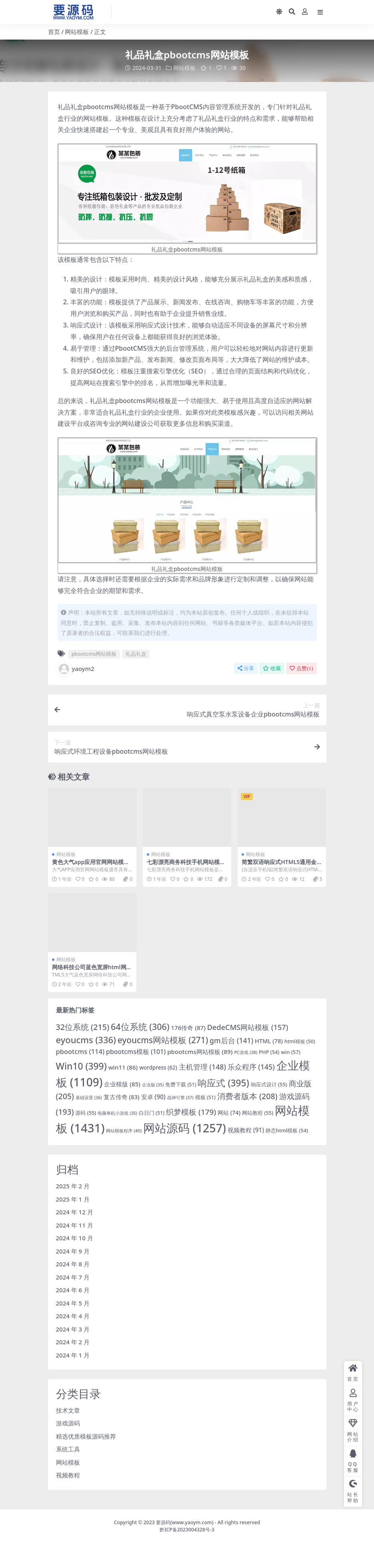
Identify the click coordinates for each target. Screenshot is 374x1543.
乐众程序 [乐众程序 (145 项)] (251, 1066)
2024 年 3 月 (73, 1329)
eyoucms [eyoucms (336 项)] (86, 1039)
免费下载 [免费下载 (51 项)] (180, 1084)
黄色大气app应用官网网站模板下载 (91, 865)
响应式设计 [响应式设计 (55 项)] (269, 1084)
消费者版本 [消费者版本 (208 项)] (247, 1095)
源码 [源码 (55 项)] (85, 1112)
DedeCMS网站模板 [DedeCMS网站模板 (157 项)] (247, 1027)
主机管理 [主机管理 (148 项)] (202, 1066)
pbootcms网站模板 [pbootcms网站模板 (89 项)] (199, 1051)
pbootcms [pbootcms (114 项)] (80, 1051)
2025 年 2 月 (73, 1186)
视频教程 (68, 1475)
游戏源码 (68, 1423)
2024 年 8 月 (73, 1264)
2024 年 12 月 (74, 1212)
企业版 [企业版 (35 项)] (153, 1084)
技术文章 (68, 1410)
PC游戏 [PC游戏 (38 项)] (245, 1052)
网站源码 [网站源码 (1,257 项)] (184, 1128)
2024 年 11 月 (74, 1225)
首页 (54, 32)
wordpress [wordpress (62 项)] (158, 1067)
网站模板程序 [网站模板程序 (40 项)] (124, 1131)
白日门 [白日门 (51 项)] (151, 1113)
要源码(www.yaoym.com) (184, 1522)
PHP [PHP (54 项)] (269, 1051)
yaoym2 (76, 668)
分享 (246, 668)
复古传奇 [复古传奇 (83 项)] (122, 1096)
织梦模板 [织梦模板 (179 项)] (191, 1112)
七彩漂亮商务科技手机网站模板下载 (186, 865)
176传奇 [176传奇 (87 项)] (188, 1028)
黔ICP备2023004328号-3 (187, 1529)
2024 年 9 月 (73, 1251)
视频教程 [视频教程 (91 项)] (246, 1130)
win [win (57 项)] (290, 1051)
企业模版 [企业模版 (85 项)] (122, 1084)
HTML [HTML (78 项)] (269, 1040)
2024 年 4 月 (73, 1316)
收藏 (272, 668)
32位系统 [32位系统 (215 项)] (83, 1027)
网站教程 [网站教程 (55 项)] (257, 1112)
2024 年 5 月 (73, 1303)
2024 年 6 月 (73, 1290)
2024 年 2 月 (73, 1342)
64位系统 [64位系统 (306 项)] (140, 1026)
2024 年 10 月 (74, 1238)
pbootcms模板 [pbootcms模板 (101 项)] (136, 1051)
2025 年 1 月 (73, 1199)
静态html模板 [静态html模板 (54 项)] (287, 1130)
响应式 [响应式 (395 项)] (223, 1082)
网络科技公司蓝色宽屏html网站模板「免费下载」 (92, 970)
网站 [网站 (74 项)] (229, 1112)
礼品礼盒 (136, 653)
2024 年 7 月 (73, 1277)
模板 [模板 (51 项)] (205, 1097)
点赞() (301, 668)
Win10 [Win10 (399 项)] (81, 1066)
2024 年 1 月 (73, 1355)
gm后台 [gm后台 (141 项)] (231, 1040)
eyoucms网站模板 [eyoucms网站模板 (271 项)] (163, 1039)
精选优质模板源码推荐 (86, 1436)
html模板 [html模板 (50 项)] (299, 1041)
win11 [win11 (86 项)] (123, 1067)
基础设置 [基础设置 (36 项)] (89, 1097)
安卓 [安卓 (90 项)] (153, 1096)
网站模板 (77, 32)
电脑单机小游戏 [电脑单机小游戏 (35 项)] (117, 1113)
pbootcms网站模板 (94, 653)
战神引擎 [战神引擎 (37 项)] (180, 1097)
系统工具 (68, 1449)
